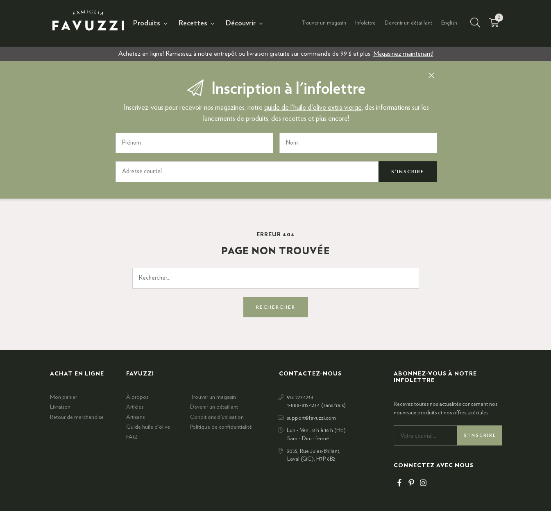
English (449, 23)
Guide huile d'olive (148, 427)
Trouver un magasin (324, 23)
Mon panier (63, 397)
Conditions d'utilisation (217, 417)
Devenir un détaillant (408, 23)
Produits (146, 23)
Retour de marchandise (77, 417)
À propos (137, 397)
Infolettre (365, 23)
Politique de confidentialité (221, 427)
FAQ (132, 437)
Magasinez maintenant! (403, 53)
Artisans (135, 417)
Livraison (60, 406)
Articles (134, 406)
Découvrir (241, 23)
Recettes (193, 23)
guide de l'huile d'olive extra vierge (313, 107)
